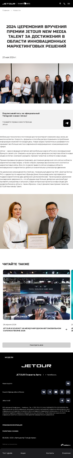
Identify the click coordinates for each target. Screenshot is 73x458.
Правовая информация (12, 425)
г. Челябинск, (51, 375)
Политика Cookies (10, 431)
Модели (9, 357)
